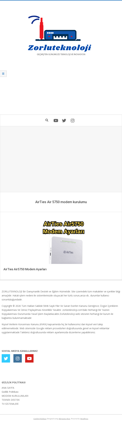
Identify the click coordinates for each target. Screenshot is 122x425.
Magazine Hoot (64, 419)
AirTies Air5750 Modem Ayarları (25, 269)
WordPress (84, 419)
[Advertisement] (61, 87)
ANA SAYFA (8, 387)
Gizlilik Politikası (10, 391)
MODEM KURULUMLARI (15, 395)
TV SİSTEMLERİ (10, 403)
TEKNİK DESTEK (11, 399)
